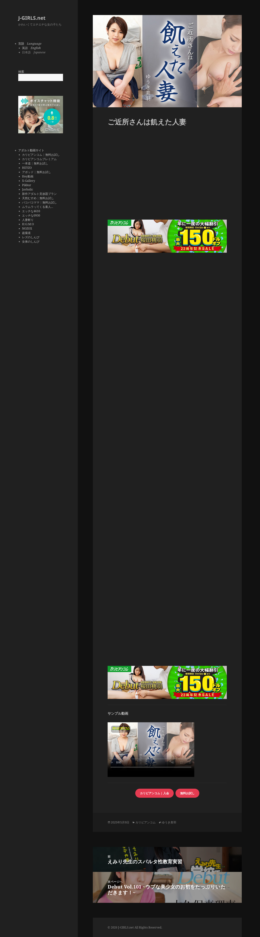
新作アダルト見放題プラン (39, 194)
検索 (21, 72)
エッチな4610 (31, 211)
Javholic (27, 189)
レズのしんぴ (30, 237)
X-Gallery (28, 181)
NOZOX (27, 228)
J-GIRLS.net (32, 17)
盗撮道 (26, 233)
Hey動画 (27, 176)
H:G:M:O (28, 224)
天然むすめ (29, 198)
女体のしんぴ (30, 241)
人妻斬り (28, 220)
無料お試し (52, 155)
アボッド (28, 172)
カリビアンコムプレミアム (39, 159)
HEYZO (27, 168)
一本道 (26, 163)
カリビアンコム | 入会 (154, 793)
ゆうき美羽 (169, 822)
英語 (31, 48)
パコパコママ (30, 202)
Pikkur (26, 185)
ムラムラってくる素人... (37, 207)
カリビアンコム (32, 155)
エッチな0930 (31, 215)
